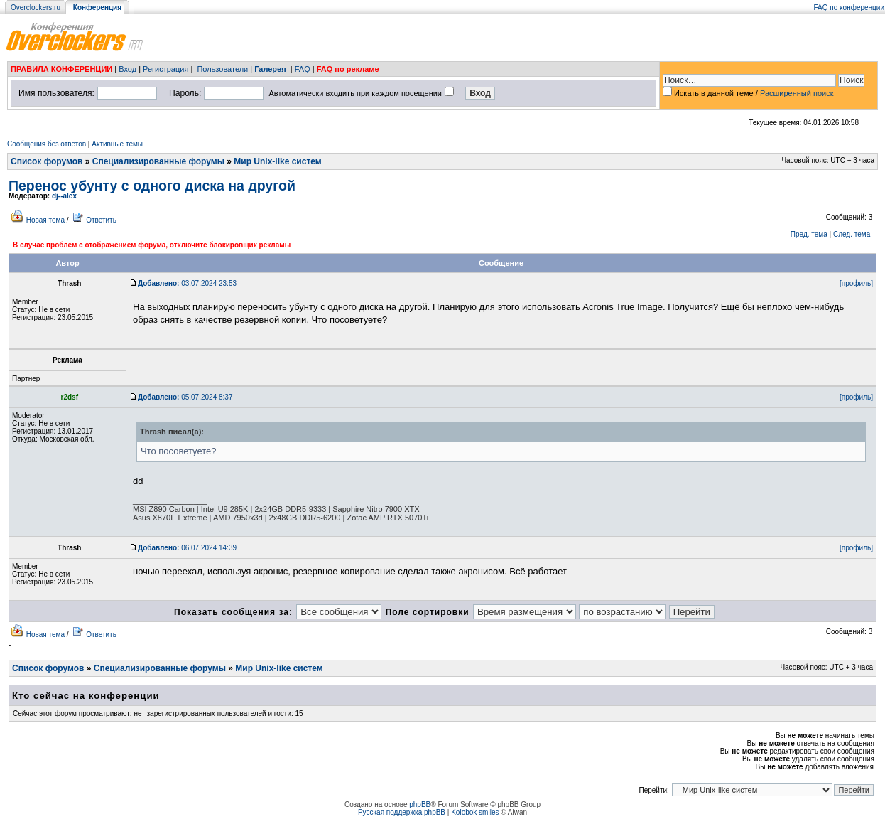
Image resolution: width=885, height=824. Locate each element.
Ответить (101, 220)
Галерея (270, 69)
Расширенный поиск (797, 93)
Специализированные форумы (158, 161)
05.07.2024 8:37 (185, 397)
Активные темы (117, 144)
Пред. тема (809, 234)
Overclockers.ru (35, 7)
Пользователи (222, 69)
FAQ (302, 69)
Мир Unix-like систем (277, 161)
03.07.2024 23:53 (187, 283)
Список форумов (46, 161)
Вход (127, 69)
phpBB (419, 804)
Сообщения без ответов (46, 144)
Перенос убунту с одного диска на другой (152, 185)
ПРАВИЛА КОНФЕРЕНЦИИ (61, 69)
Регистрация (165, 69)
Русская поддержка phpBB (401, 812)
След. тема (851, 234)
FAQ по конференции (849, 7)
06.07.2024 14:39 (187, 548)
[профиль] (856, 283)
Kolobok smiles (475, 812)
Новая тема (45, 220)
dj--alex (64, 196)
